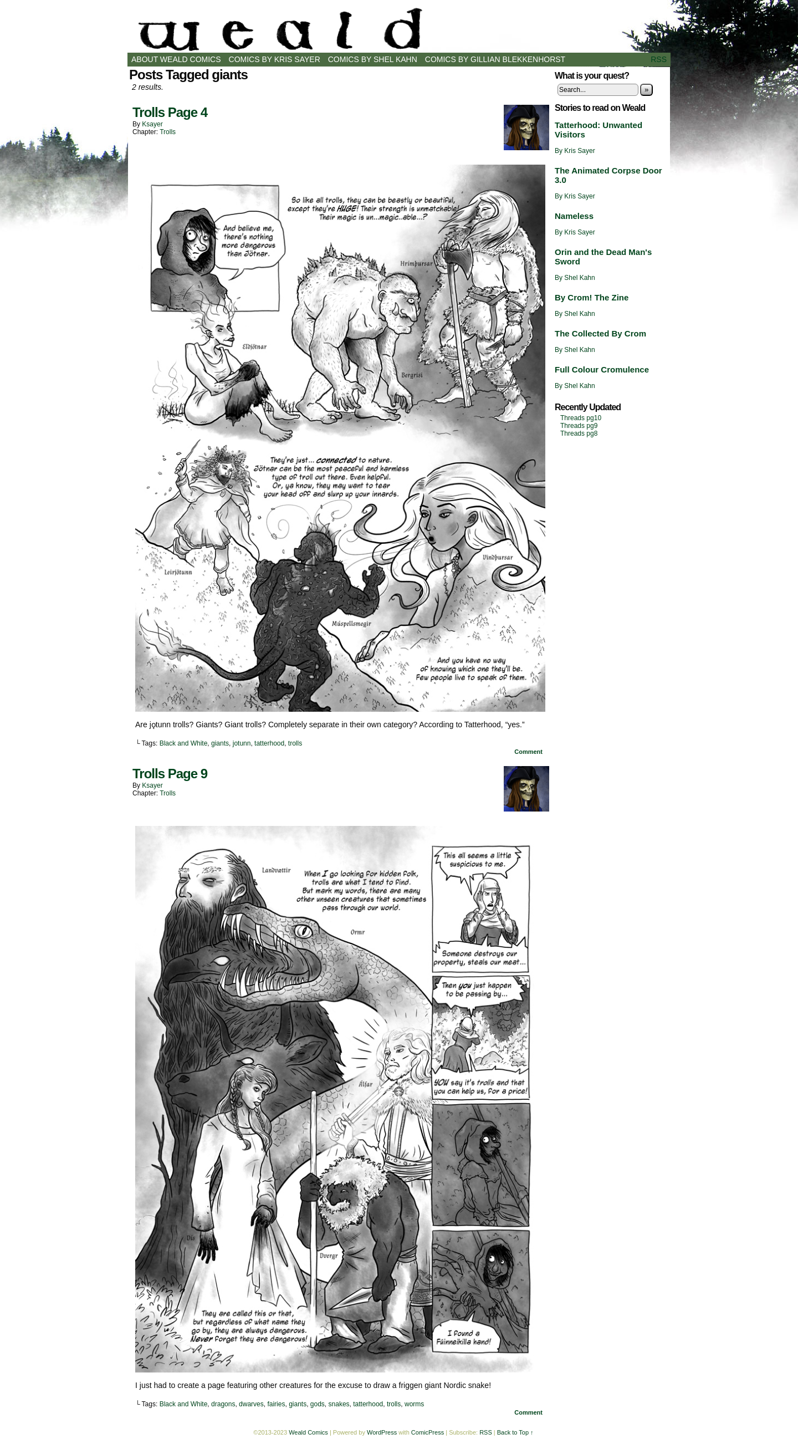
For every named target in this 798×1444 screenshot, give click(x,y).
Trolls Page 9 (169, 773)
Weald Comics (399, 29)
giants (220, 743)
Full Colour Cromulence (602, 369)
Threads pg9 (578, 426)
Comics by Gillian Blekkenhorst (495, 59)
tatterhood (269, 743)
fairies (276, 1404)
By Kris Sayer (575, 151)
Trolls (168, 132)
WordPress (382, 1432)
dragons (223, 1404)
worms (414, 1404)
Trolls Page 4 (169, 112)
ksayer (152, 124)
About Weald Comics (176, 59)
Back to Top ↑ (515, 1432)
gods (317, 1404)
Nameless (574, 216)
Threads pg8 (578, 433)
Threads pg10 (580, 418)
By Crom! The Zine (591, 297)
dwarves (251, 1404)
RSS (659, 59)
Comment (528, 751)
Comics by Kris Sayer (274, 59)
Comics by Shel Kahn (372, 59)
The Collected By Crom (600, 333)
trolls (295, 743)
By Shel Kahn (575, 278)
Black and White (184, 743)
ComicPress (427, 1432)
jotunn (242, 743)
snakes (339, 1404)
